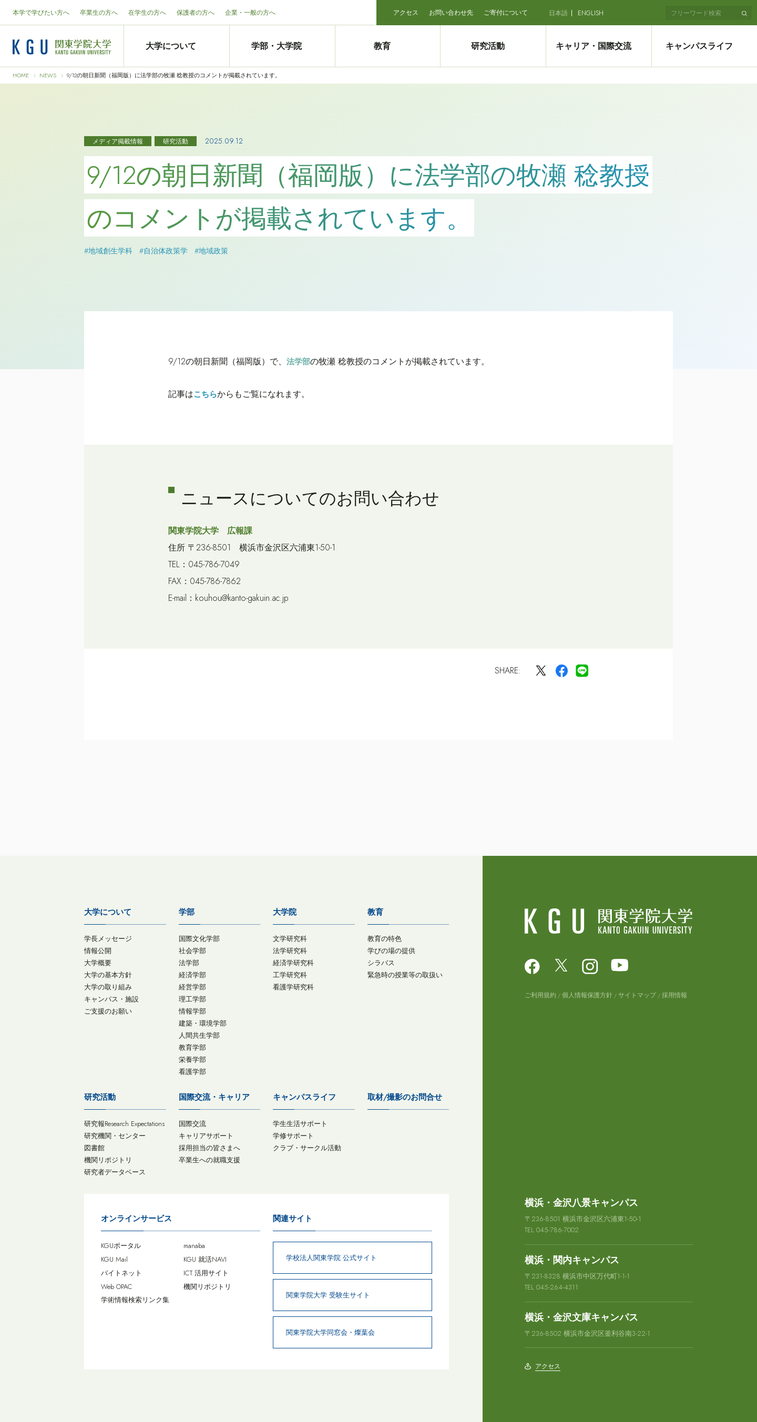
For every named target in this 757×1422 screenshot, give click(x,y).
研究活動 (493, 46)
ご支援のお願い (108, 1011)
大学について (176, 46)
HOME (21, 75)
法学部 (298, 361)
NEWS (47, 75)
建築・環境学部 (203, 1023)
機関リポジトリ (108, 1160)
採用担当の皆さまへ (209, 1148)
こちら (205, 394)
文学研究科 (290, 939)
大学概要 (97, 963)
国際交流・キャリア (214, 1097)
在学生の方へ (147, 12)
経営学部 (192, 987)
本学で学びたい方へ (41, 12)
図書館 (94, 1148)
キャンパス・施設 (111, 999)
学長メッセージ (108, 939)
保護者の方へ (195, 12)
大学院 (284, 912)
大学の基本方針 (108, 975)
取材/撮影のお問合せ (404, 1097)
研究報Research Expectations (124, 1124)
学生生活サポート (300, 1124)
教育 (387, 46)
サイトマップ (637, 995)
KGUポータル (121, 1246)
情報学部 (192, 1011)
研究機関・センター (115, 1136)
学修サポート (293, 1136)
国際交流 (192, 1124)
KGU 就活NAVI (205, 1259)
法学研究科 (290, 951)
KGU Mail (114, 1259)
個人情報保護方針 (587, 995)
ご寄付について (506, 12)
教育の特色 (384, 939)
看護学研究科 (293, 987)
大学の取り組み (108, 987)
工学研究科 (290, 975)
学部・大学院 (282, 46)
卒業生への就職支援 (209, 1160)
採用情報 (674, 995)
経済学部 (192, 975)
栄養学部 (192, 1060)
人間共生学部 (199, 1035)
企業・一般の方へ (250, 12)
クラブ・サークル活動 (307, 1148)
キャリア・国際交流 (599, 46)
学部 (187, 912)
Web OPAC (116, 1287)
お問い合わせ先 (451, 12)
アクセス (405, 12)
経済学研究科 (293, 963)
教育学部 (192, 1047)
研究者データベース (115, 1172)
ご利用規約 (540, 995)
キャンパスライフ (704, 46)
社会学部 (192, 951)
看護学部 (192, 1072)
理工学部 (192, 999)
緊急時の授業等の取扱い (405, 975)
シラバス (381, 963)
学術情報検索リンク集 (135, 1300)
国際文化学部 (199, 939)
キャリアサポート (206, 1136)
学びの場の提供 (391, 951)
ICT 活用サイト (206, 1273)
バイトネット (121, 1273)
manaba (194, 1246)
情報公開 (97, 951)
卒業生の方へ (99, 12)
